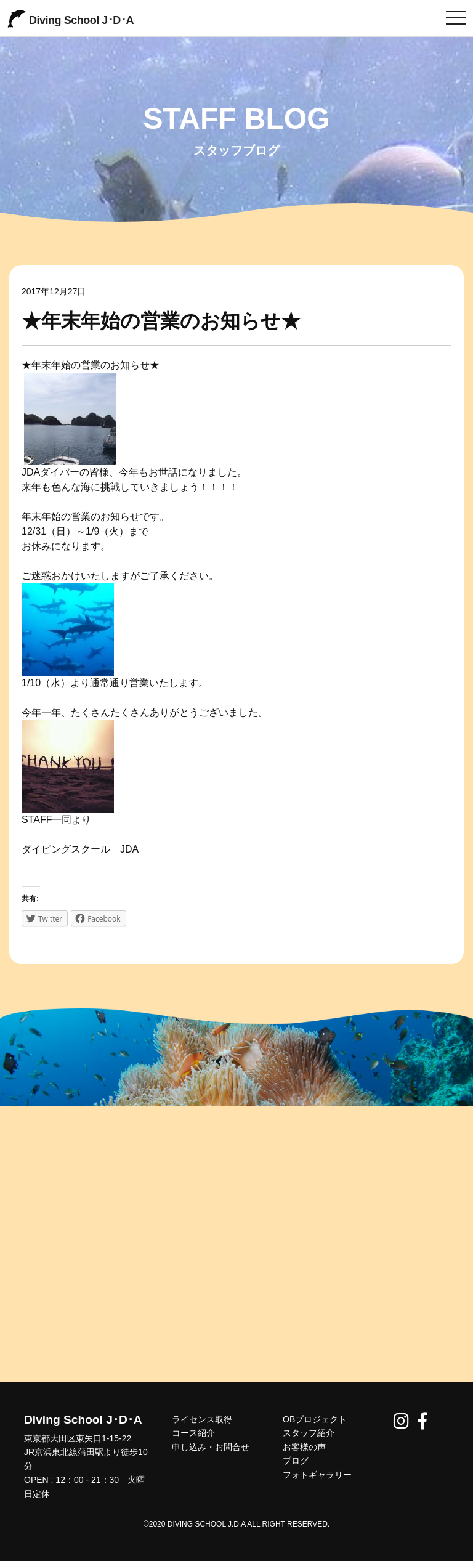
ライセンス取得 (202, 1419)
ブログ (296, 1461)
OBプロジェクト (315, 1419)
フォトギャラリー (317, 1475)
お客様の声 (304, 1447)
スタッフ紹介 (308, 1433)
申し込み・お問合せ (210, 1447)
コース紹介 (193, 1433)
